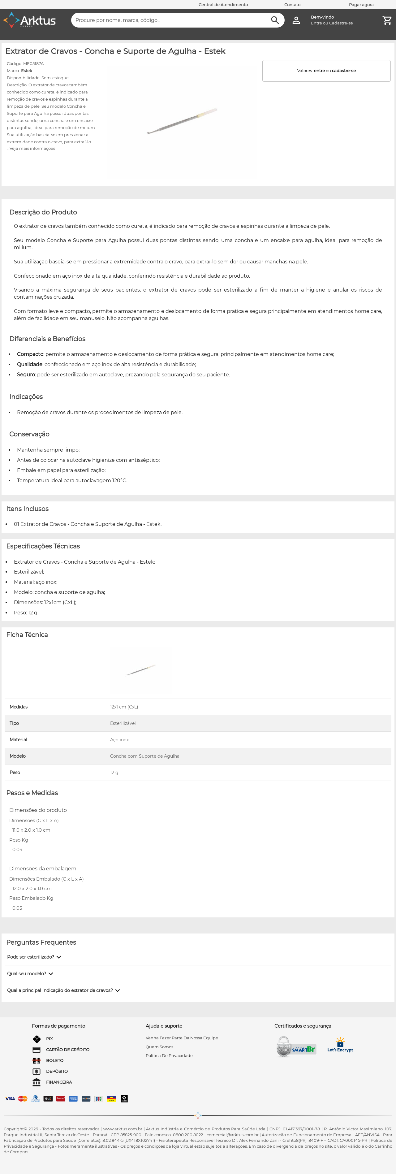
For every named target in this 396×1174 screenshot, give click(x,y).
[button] (35, 957)
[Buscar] (275, 20)
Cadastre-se (341, 22)
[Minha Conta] (296, 20)
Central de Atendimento (223, 4)
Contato (292, 4)
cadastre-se (344, 70)
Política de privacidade (169, 1055)
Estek (26, 70)
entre (319, 70)
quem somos (159, 1046)
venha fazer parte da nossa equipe (182, 1037)
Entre (316, 22)
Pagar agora (361, 4)
